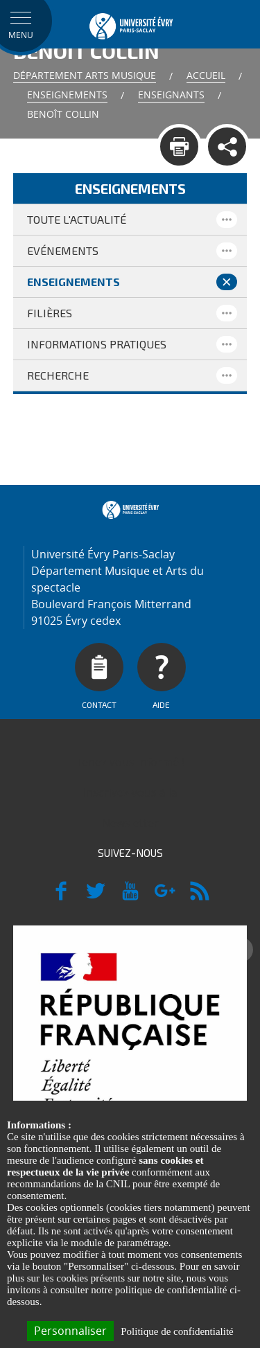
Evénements (62, 250)
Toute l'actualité (76, 219)
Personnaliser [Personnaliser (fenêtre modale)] (70, 1330)
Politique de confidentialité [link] (177, 1331)
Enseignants (171, 94)
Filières (49, 312)
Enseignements (67, 94)
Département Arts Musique (84, 75)
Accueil (206, 75)
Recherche (58, 375)
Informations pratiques (96, 344)
